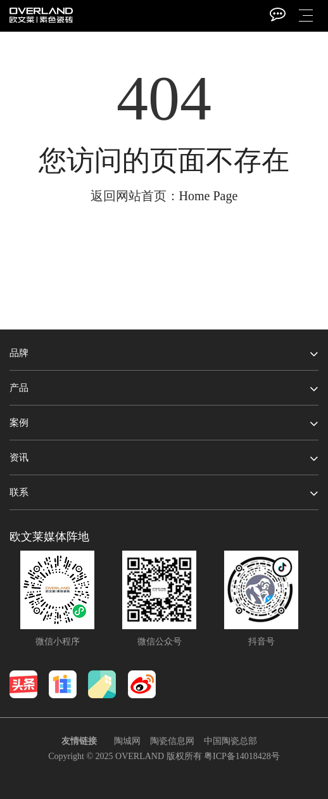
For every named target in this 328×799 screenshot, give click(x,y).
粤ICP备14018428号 (242, 756)
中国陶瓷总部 (230, 741)
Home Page (208, 196)
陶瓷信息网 (172, 741)
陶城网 (127, 741)
